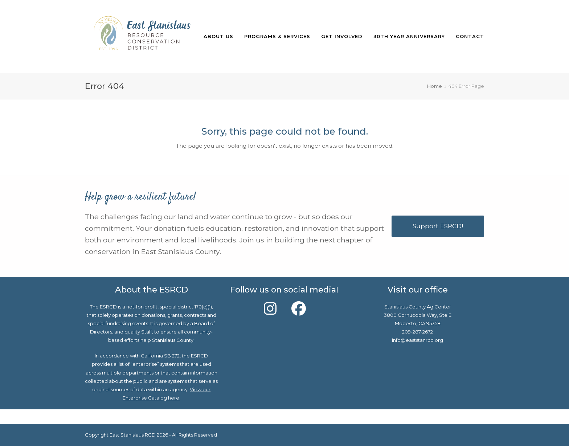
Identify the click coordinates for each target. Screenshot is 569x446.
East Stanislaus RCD (133, 435)
